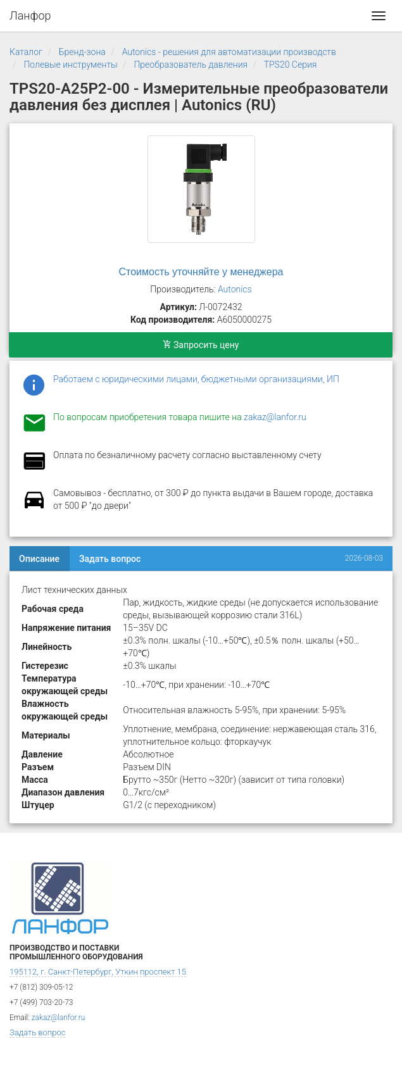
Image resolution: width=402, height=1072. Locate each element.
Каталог (25, 52)
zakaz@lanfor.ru (275, 417)
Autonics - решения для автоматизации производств (229, 52)
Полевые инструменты (70, 64)
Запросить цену (201, 345)
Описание (39, 559)
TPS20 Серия (290, 64)
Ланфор (30, 15)
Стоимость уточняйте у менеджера (201, 271)
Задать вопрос (110, 559)
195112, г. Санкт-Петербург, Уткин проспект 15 (97, 971)
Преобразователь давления (191, 64)
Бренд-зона (82, 52)
